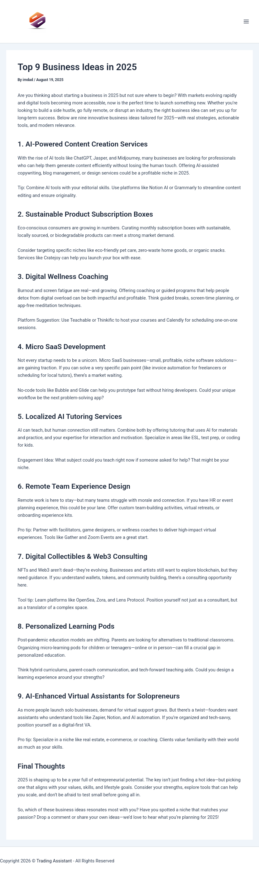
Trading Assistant (54, 861)
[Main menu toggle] (246, 21)
